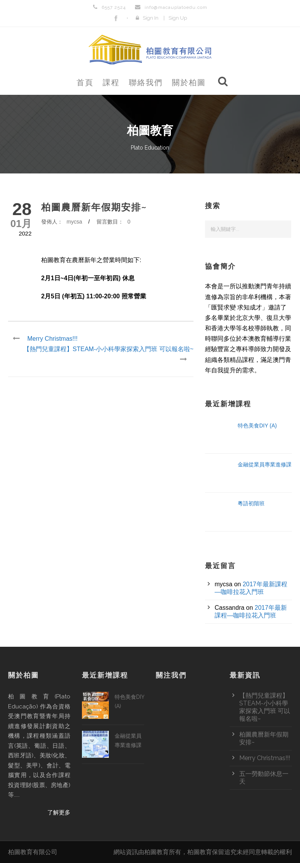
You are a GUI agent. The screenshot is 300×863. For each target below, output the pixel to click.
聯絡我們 (146, 82)
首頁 (85, 82)
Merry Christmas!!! (264, 758)
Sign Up (177, 18)
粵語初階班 (251, 503)
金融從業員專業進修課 (265, 464)
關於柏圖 (189, 82)
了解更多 (58, 812)
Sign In (150, 18)
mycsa (74, 222)
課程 (111, 82)
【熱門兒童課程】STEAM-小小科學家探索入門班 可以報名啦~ (264, 707)
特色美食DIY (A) (257, 425)
